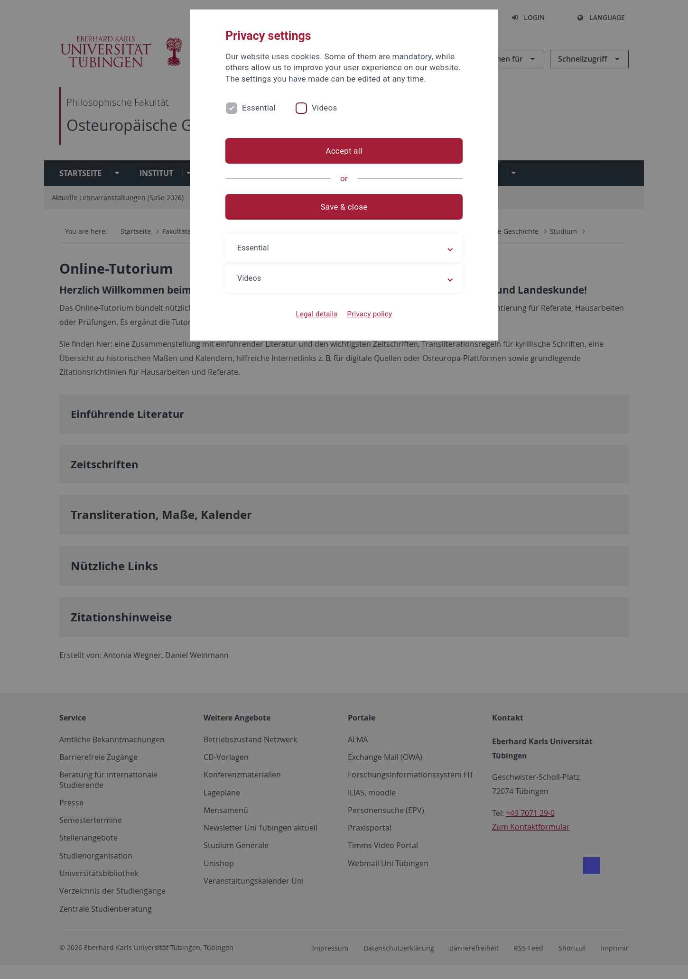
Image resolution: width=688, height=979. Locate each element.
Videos (324, 107)
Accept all (343, 151)
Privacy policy (369, 314)
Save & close (344, 207)
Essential (259, 107)
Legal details (317, 314)
